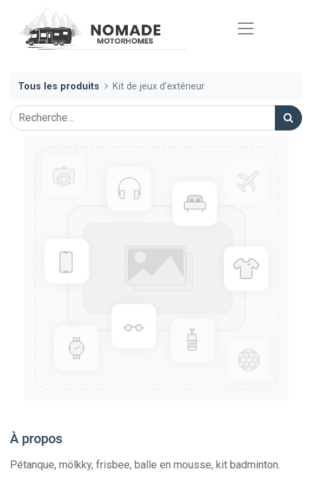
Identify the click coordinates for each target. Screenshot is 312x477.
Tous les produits (58, 86)
